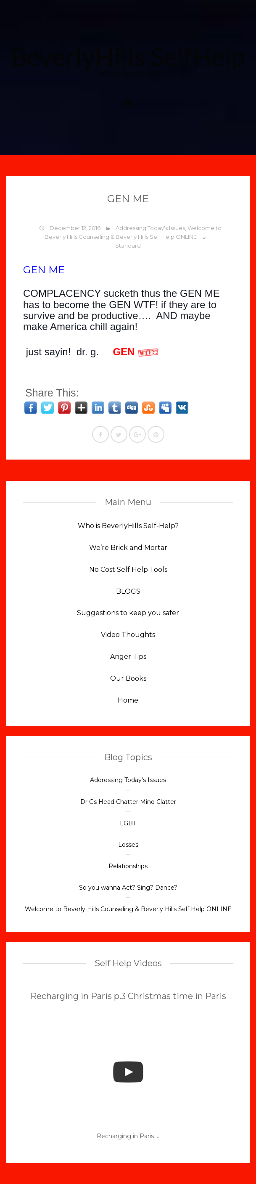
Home (128, 700)
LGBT (128, 823)
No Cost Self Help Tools (128, 570)
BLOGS (128, 591)
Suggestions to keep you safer (128, 613)
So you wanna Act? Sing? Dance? (128, 887)
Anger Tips (128, 657)
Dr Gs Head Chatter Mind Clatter (128, 802)
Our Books (128, 678)
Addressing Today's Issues (150, 228)
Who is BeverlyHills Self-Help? (128, 526)
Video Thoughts (128, 635)
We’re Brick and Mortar (128, 548)
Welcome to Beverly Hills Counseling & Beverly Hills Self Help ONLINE (128, 909)
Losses (128, 844)
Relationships (128, 866)
